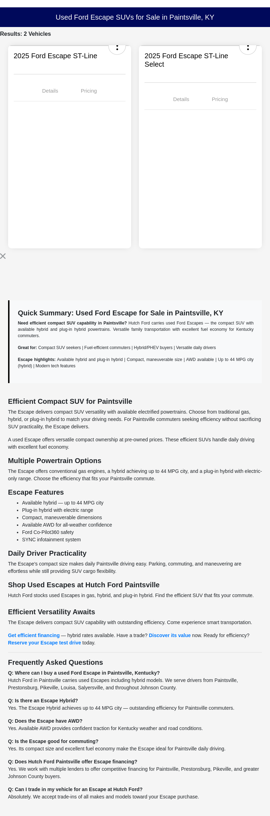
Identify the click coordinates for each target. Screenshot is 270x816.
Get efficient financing (34, 635)
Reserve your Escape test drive (44, 643)
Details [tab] (50, 91)
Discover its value (170, 635)
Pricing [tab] (89, 91)
